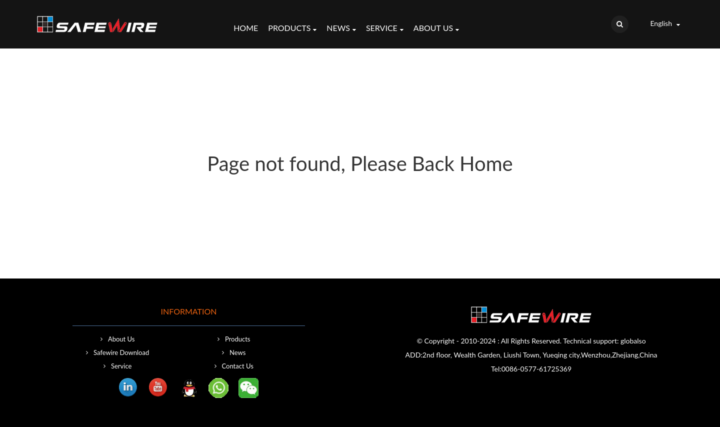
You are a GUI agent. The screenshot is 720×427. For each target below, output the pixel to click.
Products (292, 29)
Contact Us (238, 366)
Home (246, 27)
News (341, 29)
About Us (436, 29)
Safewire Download (121, 352)
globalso (633, 340)
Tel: (496, 368)
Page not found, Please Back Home (359, 164)
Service (385, 29)
